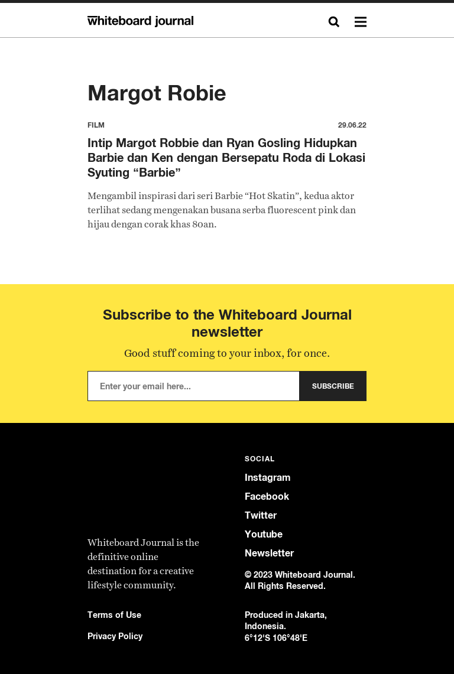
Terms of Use (114, 615)
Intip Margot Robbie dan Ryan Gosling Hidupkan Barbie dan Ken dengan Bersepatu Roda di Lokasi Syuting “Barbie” (226, 157)
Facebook (267, 496)
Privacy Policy (114, 636)
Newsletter (269, 553)
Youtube (264, 534)
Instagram (268, 477)
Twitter (261, 515)
